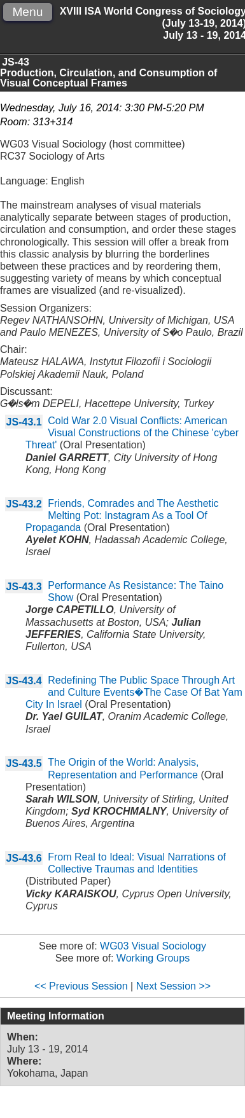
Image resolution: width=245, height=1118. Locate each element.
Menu (27, 11)
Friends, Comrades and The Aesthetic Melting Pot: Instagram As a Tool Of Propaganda (122, 515)
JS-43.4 (24, 680)
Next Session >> (173, 986)
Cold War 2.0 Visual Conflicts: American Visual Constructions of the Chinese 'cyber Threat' (132, 432)
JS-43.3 (24, 586)
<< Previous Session (81, 986)
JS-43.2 (24, 504)
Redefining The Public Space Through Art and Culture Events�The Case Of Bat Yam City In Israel (133, 692)
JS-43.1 (24, 422)
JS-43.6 (24, 858)
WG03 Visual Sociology (153, 946)
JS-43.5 (24, 763)
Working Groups (153, 958)
